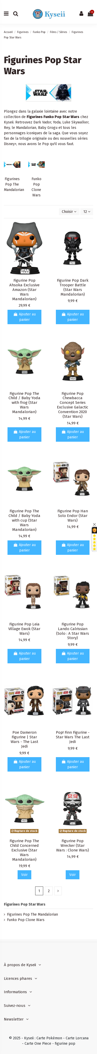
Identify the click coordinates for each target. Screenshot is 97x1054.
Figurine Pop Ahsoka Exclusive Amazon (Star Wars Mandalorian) (24, 289)
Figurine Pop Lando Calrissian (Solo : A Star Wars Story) (72, 631)
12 (86, 212)
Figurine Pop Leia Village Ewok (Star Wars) (24, 629)
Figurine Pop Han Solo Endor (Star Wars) (72, 516)
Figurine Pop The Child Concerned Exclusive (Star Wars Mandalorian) (24, 850)
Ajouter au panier (24, 317)
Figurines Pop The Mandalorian (14, 184)
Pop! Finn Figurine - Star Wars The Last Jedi (72, 737)
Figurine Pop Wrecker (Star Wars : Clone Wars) (72, 845)
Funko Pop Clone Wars (25, 920)
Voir (24, 875)
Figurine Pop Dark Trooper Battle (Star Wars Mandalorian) (72, 287)
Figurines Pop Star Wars (25, 904)
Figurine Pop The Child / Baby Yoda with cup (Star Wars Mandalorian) (24, 520)
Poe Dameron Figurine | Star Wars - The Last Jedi (24, 739)
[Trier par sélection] (69, 211)
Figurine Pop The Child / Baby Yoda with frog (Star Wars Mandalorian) (24, 402)
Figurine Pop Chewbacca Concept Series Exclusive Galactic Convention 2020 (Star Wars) (72, 405)
